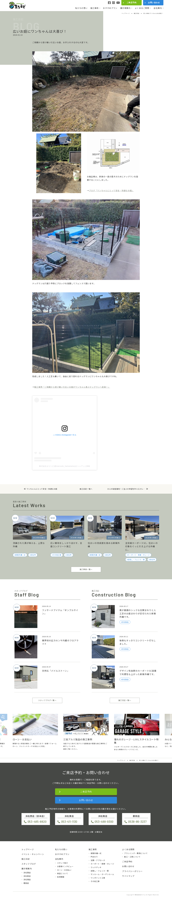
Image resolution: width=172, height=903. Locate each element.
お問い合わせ (154, 3)
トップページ (28, 849)
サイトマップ (128, 875)
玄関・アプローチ (98, 860)
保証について (62, 873)
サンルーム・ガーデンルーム (102, 874)
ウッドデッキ (96, 867)
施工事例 (94, 8)
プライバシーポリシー (132, 871)
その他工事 (57, 555)
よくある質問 (128, 849)
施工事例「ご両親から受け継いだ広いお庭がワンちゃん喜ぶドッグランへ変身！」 (72, 386)
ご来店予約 (131, 3)
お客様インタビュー (65, 866)
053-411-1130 (69, 821)
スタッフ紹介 (62, 863)
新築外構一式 (20, 555)
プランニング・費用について (136, 853)
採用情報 (60, 877)
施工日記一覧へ (86, 489)
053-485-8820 (37, 821)
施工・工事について (132, 857)
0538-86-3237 (137, 821)
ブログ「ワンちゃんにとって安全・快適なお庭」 (111, 190)
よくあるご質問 (142, 8)
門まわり (94, 857)
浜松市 (33, 555)
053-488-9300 (104, 821)
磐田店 (26, 883)
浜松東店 (27, 876)
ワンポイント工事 (98, 878)
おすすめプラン (110, 8)
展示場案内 (125, 8)
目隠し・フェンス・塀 (136, 559)
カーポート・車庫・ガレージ (139, 555)
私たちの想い (81, 8)
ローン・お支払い (64, 870)
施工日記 (26, 858)
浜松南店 (27, 879)
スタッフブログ (29, 863)
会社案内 (158, 8)
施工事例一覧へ (86, 569)
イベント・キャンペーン (33, 854)
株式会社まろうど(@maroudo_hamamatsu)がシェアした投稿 (64, 466)
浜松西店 (27, 872)
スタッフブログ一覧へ (47, 700)
